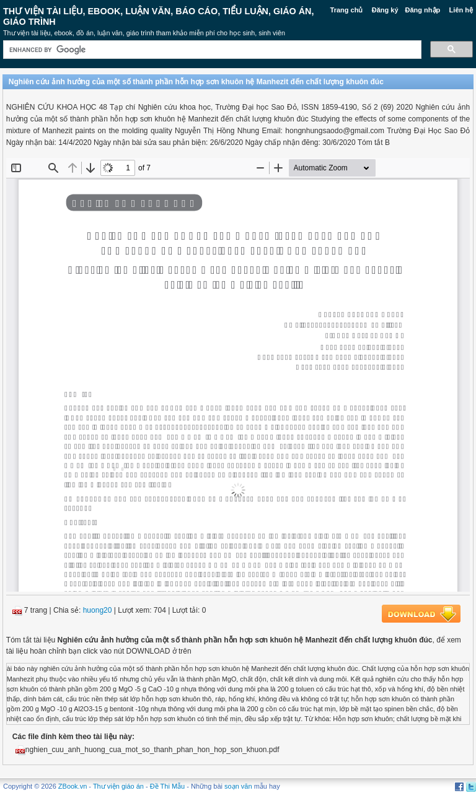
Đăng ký (385, 10)
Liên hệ (461, 10)
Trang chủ (346, 10)
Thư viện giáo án (118, 786)
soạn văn (238, 786)
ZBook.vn (72, 786)
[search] (211, 50)
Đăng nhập (423, 10)
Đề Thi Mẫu (167, 786)
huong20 (97, 610)
